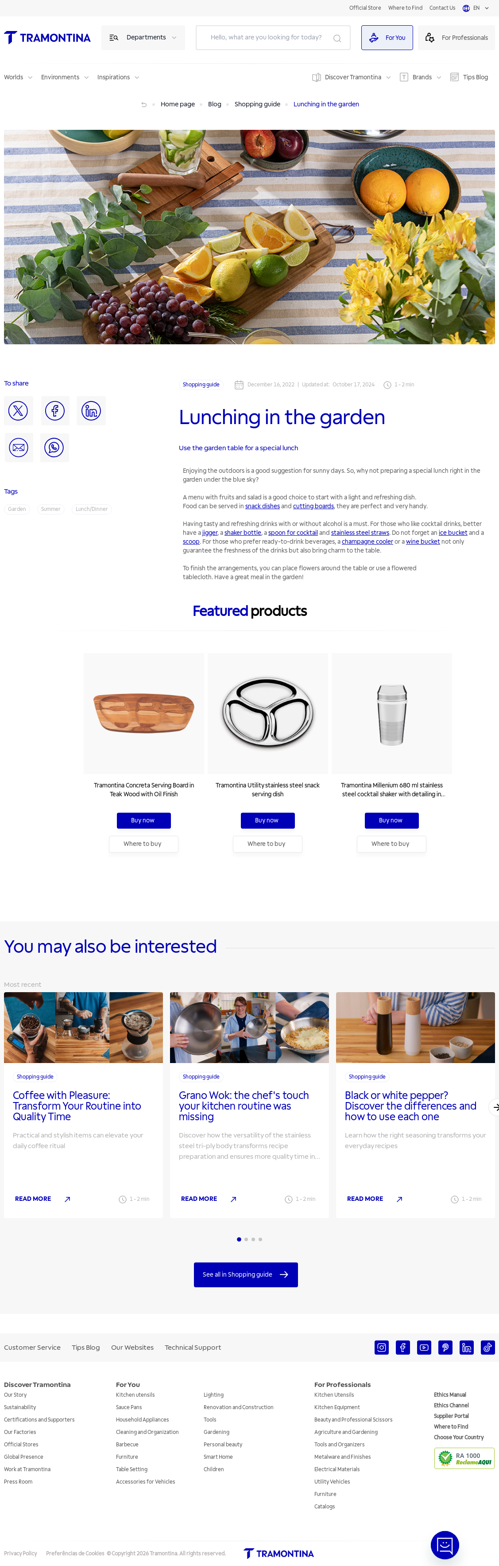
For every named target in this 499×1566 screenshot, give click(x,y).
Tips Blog (475, 77)
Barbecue (127, 1445)
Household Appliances (142, 1420)
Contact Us (442, 8)
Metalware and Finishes (342, 1457)
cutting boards (313, 506)
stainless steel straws (360, 533)
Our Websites (132, 1348)
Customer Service (32, 1348)
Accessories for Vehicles (145, 1482)
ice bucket (453, 533)
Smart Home (218, 1457)
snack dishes (262, 506)
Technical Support (193, 1348)
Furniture (127, 1457)
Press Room (18, 1482)
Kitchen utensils (135, 1395)
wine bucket (423, 541)
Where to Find (405, 8)
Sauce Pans (129, 1407)
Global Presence (23, 1457)
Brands (422, 77)
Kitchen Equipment (337, 1407)
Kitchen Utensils (334, 1395)
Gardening (216, 1432)
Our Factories (20, 1432)
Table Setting (131, 1470)
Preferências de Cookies (75, 1554)
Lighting (214, 1395)
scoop (191, 541)
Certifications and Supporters (39, 1420)
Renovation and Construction (239, 1407)
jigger (209, 533)
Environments (60, 77)
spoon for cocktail (293, 533)
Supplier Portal (451, 1416)
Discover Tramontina (353, 77)
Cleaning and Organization (147, 1432)
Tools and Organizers (339, 1445)
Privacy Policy (20, 1554)
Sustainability (20, 1407)
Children (214, 1470)
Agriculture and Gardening (346, 1432)
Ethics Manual (450, 1395)
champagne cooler (367, 541)
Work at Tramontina (27, 1470)
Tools (210, 1420)
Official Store (365, 8)
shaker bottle (242, 533)
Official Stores (21, 1445)
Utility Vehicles (332, 1482)
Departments (146, 37)
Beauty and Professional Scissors (353, 1420)
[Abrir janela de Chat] (445, 1545)
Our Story (15, 1395)
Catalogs (324, 1507)
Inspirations (113, 77)
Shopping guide (201, 385)
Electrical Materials (337, 1470)
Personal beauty (223, 1445)
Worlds (13, 77)
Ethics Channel (451, 1406)
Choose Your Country (459, 1438)
